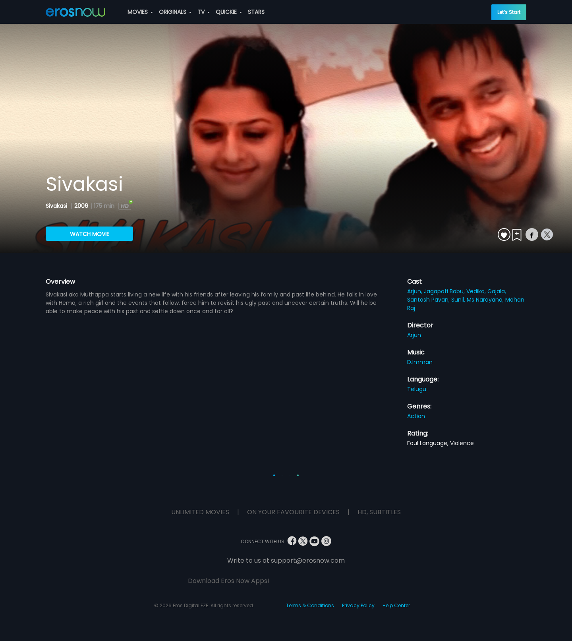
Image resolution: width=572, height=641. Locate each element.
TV (203, 12)
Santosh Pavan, (429, 300)
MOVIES (140, 12)
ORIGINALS (175, 12)
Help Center (396, 605)
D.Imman (420, 362)
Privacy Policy (358, 605)
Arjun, (415, 291)
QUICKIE (229, 12)
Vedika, (476, 291)
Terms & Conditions (310, 605)
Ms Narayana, (486, 300)
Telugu (416, 389)
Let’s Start (508, 12)
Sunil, (459, 300)
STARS (256, 12)
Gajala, (496, 291)
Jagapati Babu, (445, 291)
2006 (81, 206)
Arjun (414, 335)
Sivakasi (57, 206)
